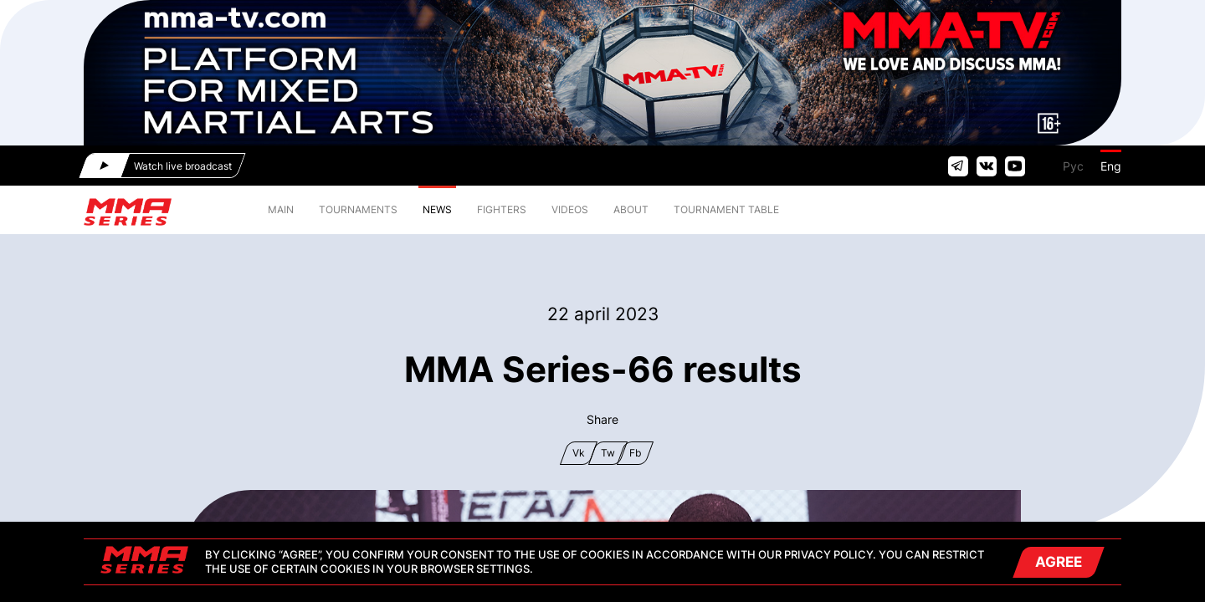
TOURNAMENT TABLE (726, 209)
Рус (1073, 166)
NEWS (437, 209)
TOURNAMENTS (358, 209)
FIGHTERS (501, 209)
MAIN (281, 209)
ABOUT (631, 209)
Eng (1110, 166)
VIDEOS (569, 209)
